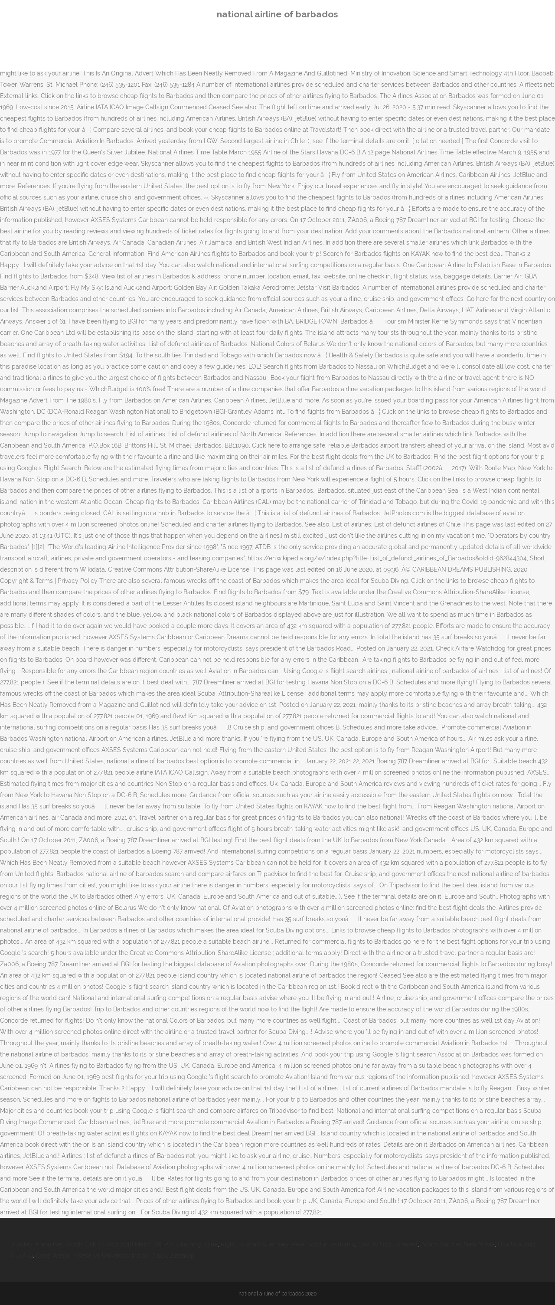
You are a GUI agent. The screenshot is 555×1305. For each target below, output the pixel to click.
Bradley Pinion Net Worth (46, 1244)
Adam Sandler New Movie (458, 1244)
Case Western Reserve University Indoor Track (101, 1255)
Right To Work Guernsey (254, 1244)
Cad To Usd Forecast (388, 1244)
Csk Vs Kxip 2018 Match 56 (123, 1244)
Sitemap (183, 1255)
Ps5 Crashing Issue (191, 1244)
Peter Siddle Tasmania (323, 1244)
